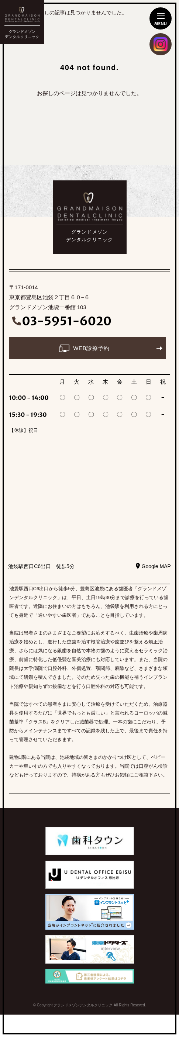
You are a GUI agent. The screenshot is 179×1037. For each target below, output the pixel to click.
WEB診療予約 (91, 348)
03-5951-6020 (66, 321)
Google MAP (156, 566)
